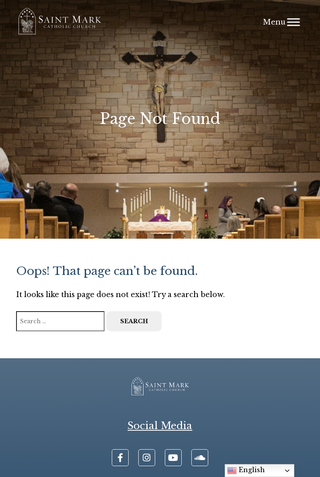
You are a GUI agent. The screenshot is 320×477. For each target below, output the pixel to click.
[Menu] (293, 22)
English (246, 470)
